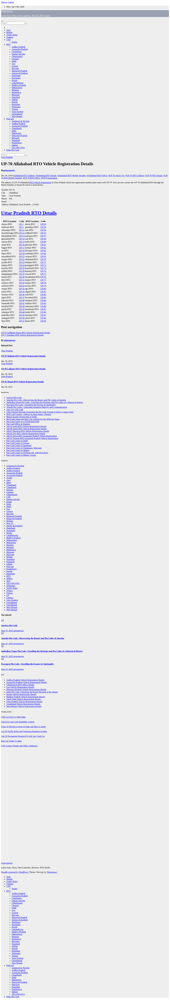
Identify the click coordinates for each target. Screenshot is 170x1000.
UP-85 (43, 303)
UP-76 (43, 277)
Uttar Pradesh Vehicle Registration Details (24, 701)
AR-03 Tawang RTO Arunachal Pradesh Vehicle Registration (32, 438)
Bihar (8, 482)
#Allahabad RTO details (46, 175)
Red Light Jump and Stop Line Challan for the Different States (33, 419)
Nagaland (16, 97)
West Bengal (17, 116)
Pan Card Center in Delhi (17, 441)
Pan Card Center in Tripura (17, 443)
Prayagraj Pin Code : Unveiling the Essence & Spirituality (31, 405)
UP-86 (43, 306)
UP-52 (43, 224)
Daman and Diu (18, 54)
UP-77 (43, 280)
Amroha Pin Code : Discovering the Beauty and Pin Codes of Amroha (36, 400)
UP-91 (43, 315)
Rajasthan (16, 104)
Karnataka (16, 78)
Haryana (15, 68)
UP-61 (43, 245)
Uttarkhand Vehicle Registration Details (23, 704)
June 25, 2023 (7, 631)
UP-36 (22, 294)
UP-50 (22, 318)
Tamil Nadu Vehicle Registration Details (23, 699)
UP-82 (43, 294)
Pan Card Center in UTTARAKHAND (22, 421)
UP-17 (22, 248)
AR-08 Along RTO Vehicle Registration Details (26, 429)
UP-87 (43, 309)
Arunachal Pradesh (20, 49)
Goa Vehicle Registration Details (20, 687)
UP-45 (22, 315)
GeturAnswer (6, 11)
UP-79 (43, 286)
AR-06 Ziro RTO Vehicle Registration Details (25, 433)
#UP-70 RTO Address (135, 175)
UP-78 (43, 283)
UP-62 (43, 248)
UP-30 (22, 277)
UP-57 (43, 236)
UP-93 (43, 321)
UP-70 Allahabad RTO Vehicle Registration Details (47, 163)
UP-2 (21, 227)
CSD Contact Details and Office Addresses (19, 746)
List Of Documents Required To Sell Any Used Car (23, 736)
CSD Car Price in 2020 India (13, 717)
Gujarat (15, 66)
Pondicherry (17, 143)
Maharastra (16, 133)
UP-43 (22, 309)
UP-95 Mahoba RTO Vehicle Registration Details (23, 356)
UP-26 (22, 271)
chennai (9, 490)
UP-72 (43, 265)
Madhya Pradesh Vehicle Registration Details (25, 697)
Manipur (15, 90)
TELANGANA (18, 147)
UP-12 (22, 233)
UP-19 (22, 250)
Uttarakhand (17, 114)
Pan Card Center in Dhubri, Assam (21, 455)
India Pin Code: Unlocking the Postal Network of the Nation (32, 692)
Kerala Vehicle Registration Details (21, 694)
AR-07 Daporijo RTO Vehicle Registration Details (27, 431)
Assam (9, 478)
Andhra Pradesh (18, 47)
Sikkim (15, 145)
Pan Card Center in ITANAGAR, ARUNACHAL (27, 453)
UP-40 (22, 300)
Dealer (14, 42)
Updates (9, 37)
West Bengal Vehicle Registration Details (23, 706)
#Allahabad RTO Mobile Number (71, 175)
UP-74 (43, 271)
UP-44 (22, 312)
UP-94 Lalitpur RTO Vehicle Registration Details (23, 369)
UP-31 (22, 280)
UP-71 (43, 262)
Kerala (14, 80)
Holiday (9, 521)
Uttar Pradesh (17, 111)
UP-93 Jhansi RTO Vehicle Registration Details (22, 382)
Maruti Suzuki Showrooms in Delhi (21, 417)
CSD (8, 40)
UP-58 (43, 239)
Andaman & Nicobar (20, 121)
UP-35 (22, 292)
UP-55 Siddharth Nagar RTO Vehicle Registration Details (25, 333)
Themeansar (51, 872)
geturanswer (9, 170)
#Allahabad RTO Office (97, 175)
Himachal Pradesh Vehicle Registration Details (26, 689)
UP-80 (43, 289)
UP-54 (43, 230)
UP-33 (22, 286)
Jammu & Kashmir (20, 73)
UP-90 (43, 312)
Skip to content (7, 2)
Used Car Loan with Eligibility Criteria (17, 722)
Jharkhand (16, 75)
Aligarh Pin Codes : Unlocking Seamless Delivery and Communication (36, 407)
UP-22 (22, 259)
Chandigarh (17, 52)
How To (9, 523)
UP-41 (22, 303)
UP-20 (22, 253)
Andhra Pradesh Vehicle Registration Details (25, 680)
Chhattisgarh (17, 56)
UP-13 (22, 236)
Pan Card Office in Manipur (18, 424)
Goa (13, 63)
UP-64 (43, 253)
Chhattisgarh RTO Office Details (20, 685)
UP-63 (43, 250)
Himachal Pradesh (19, 71)
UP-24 (22, 265)
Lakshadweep (17, 83)
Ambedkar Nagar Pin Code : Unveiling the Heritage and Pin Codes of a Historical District (44, 402)
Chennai (15, 59)
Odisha (15, 99)
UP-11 (21, 230)
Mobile (9, 32)
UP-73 (43, 268)
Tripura (15, 109)
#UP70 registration (49, 178)
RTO (8, 44)
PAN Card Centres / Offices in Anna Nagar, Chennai (28, 414)
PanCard (10, 119)
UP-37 (22, 297)
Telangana (16, 107)
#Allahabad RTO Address (24, 175)
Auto (8, 30)
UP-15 (22, 242)
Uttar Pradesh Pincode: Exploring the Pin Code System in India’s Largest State (39, 412)
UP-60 (43, 242)
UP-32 (22, 283)
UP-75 (43, 274)
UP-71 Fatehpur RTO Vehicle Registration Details (22, 335)
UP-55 (43, 233)
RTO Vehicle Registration (40, 182)
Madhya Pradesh (19, 85)
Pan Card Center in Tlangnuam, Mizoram (24, 448)
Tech (8, 581)
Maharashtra (17, 87)
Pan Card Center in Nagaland (18, 445)
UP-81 (43, 292)
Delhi (14, 61)
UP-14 (22, 239)
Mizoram (16, 95)
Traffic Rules (12, 35)
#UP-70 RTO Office (31, 178)
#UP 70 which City (116, 175)
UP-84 (43, 300)
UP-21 (22, 256)
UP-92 (43, 318)
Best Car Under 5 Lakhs (11, 741)
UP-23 (22, 262)
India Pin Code (12, 150)
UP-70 (43, 259)
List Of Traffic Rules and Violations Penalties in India (24, 731)
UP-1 (21, 224)
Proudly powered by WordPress (14, 872)
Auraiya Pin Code (14, 397)
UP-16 (22, 245)
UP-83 (43, 297)
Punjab (15, 102)
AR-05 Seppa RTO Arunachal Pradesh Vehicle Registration (31, 436)
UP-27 (22, 274)
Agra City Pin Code (14, 409)
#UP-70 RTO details (153, 175)
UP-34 (22, 289)
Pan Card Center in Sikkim (17, 450)
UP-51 (22, 321)
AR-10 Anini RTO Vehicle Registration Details (26, 426)
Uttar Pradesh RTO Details (29, 213)
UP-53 (43, 227)
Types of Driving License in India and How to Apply (23, 726)
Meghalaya (16, 92)
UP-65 (43, 256)
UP (7, 595)
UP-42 (22, 306)
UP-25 (22, 268)
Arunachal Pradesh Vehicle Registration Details (26, 682)
